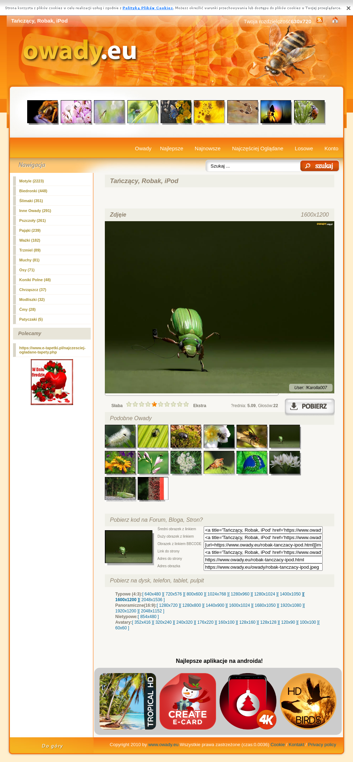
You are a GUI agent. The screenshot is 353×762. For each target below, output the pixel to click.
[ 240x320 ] (184, 622)
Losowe (304, 148)
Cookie (277, 744)
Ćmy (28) (27, 309)
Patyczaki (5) (31, 319)
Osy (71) (27, 270)
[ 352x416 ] (142, 622)
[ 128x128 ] (268, 622)
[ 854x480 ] (148, 616)
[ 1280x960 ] (240, 594)
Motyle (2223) (31, 181)
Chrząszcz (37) (32, 290)
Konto (331, 148)
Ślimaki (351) (31, 201)
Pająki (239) (30, 230)
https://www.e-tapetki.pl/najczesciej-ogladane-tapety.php (52, 350)
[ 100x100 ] (308, 622)
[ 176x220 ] (205, 622)
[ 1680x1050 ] (265, 605)
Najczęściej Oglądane (257, 148)
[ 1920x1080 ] (291, 605)
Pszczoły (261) (32, 220)
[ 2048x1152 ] (151, 611)
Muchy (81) (29, 260)
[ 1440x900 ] (215, 605)
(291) (35, 210)
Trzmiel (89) (30, 250)
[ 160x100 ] (226, 622)
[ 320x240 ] (163, 622)
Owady (143, 148)
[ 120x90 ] (288, 622)
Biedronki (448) (33, 191)
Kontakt (296, 744)
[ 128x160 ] (247, 622)
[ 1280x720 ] (168, 605)
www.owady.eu (163, 744)
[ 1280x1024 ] (264, 594)
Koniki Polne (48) (35, 280)
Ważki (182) (30, 240)
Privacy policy (322, 744)
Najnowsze (208, 148)
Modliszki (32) (32, 299)
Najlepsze (171, 148)
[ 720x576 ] (173, 594)
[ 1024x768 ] (216, 594)
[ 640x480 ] (152, 594)
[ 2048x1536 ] (152, 599)
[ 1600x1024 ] (239, 605)
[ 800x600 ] (194, 594)
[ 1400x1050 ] (290, 594)
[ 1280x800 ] (191, 605)
